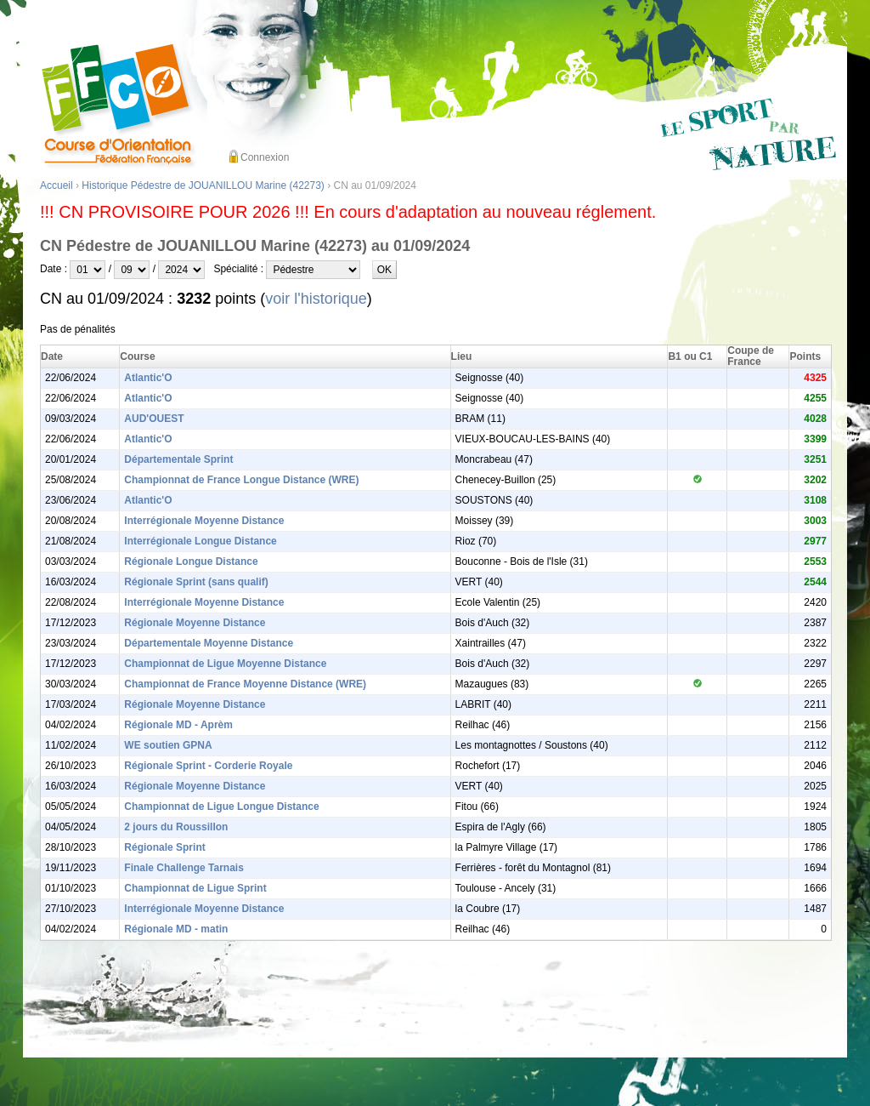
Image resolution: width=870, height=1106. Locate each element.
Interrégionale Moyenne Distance (204, 521)
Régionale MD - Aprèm (178, 725)
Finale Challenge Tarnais (183, 868)
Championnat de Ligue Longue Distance (221, 806)
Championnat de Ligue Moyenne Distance (225, 664)
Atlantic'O (148, 378)
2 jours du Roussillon (176, 827)
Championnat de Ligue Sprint (195, 888)
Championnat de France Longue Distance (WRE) (241, 480)
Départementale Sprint (178, 459)
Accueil (56, 185)
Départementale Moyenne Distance (208, 643)
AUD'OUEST (154, 419)
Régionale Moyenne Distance (194, 623)
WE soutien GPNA (168, 745)
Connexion (264, 157)
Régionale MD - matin (176, 929)
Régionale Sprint (164, 847)
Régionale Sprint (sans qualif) (196, 582)
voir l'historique (316, 298)
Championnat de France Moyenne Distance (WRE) (245, 684)
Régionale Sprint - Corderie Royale (208, 766)
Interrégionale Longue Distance (200, 541)
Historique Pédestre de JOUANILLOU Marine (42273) (203, 185)
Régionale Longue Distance (190, 561)
